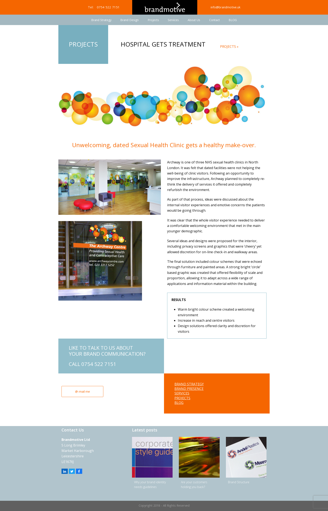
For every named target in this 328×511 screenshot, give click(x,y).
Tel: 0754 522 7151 (104, 7)
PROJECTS (182, 398)
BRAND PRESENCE (189, 388)
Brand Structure (238, 482)
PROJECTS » (229, 46)
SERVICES (181, 393)
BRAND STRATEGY (189, 384)
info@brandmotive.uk (225, 7)
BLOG (178, 402)
